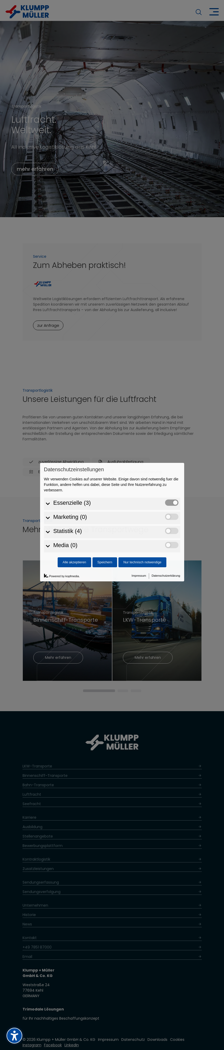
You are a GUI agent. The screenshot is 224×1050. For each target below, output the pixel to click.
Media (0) (65, 493)
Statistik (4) (67, 478)
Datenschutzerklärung (166, 523)
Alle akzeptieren (74, 510)
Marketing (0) (70, 464)
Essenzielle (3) (72, 450)
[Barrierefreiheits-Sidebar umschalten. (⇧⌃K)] (14, 1035)
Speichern (104, 510)
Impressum (139, 523)
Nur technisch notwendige (142, 510)
